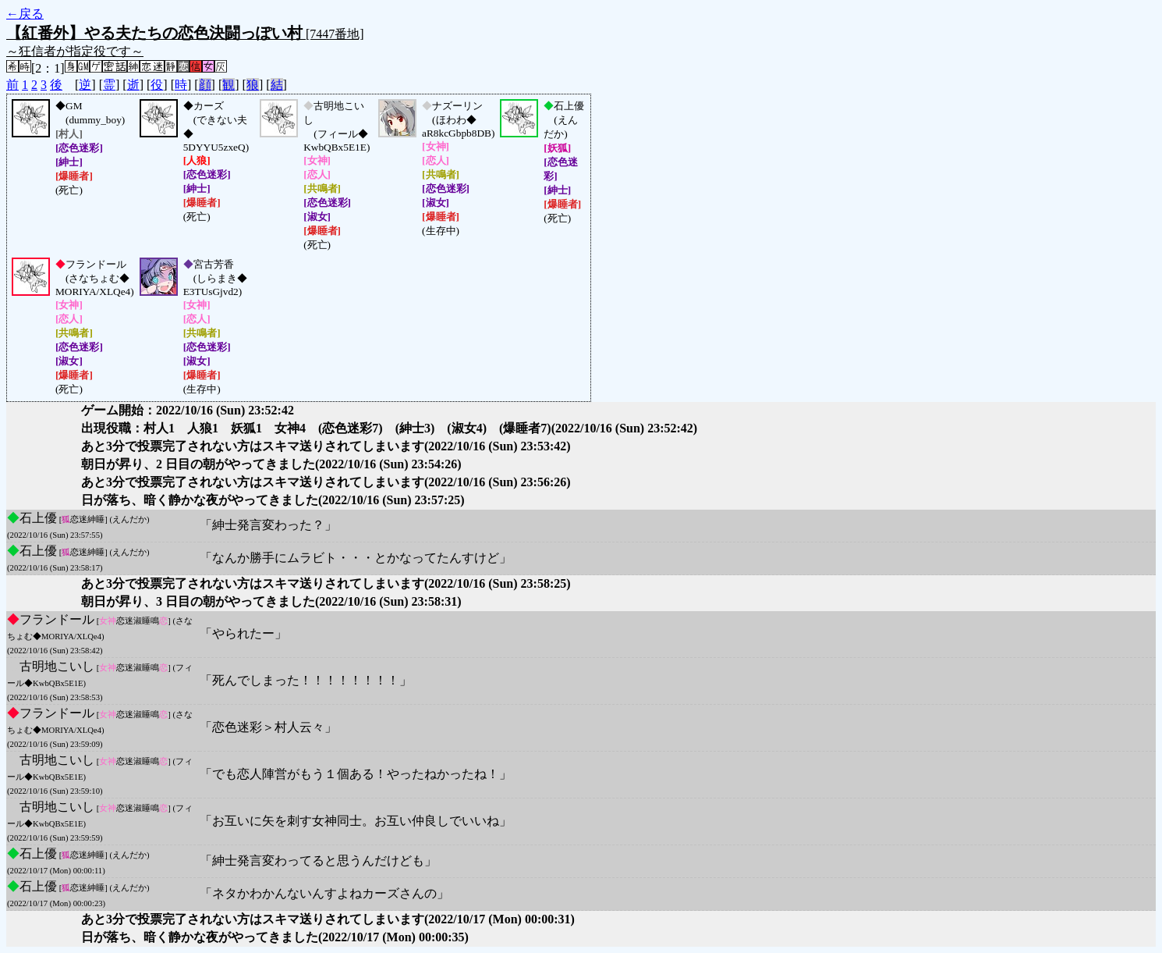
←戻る (25, 13)
